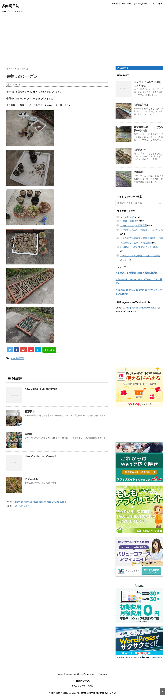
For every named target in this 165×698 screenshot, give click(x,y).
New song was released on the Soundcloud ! (41, 501)
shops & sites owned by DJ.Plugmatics (130, 3)
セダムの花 (31, 478)
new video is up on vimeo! (41, 388)
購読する (123, 68)
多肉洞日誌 (10, 6)
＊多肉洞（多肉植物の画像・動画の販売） (137, 272)
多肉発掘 (138, 172)
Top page (157, 3)
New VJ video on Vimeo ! (40, 456)
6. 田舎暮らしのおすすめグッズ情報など (140, 246)
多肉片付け (140, 149)
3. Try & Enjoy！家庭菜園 (133, 225)
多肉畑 (28, 433)
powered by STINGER (106, 693)
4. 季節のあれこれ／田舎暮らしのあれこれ (141, 229)
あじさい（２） (23, 506)
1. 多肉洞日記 (17, 358)
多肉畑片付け (141, 104)
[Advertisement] (82, 40)
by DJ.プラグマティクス (82, 686)
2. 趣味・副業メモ (129, 221)
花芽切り (30, 411)
